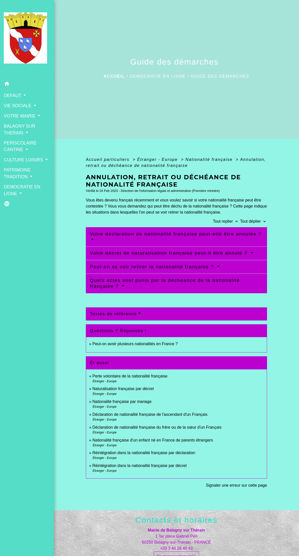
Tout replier (226, 221)
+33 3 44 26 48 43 (176, 548)
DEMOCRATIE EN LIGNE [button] (22, 190)
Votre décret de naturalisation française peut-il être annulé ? (169, 253)
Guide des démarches (220, 76)
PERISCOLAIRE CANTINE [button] (20, 146)
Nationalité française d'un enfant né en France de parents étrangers (152, 440)
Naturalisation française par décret (123, 389)
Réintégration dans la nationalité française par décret (139, 465)
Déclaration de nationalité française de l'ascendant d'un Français (149, 414)
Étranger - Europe (158, 159)
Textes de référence (113, 313)
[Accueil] (27, 39)
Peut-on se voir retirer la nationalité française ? (153, 266)
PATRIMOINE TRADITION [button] (17, 173)
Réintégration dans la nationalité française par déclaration (143, 453)
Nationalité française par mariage (122, 401)
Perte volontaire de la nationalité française (129, 376)
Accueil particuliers (108, 159)
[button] (27, 84)
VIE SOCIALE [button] (18, 105)
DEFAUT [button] (13, 95)
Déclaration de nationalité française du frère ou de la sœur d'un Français (156, 427)
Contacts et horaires (176, 519)
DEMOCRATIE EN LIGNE (158, 76)
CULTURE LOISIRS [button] (24, 159)
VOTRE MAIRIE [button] (20, 116)
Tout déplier (253, 221)
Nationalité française (209, 159)
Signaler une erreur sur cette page (236, 485)
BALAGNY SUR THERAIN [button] (19, 129)
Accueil (114, 76)
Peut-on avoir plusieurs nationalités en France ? (135, 344)
